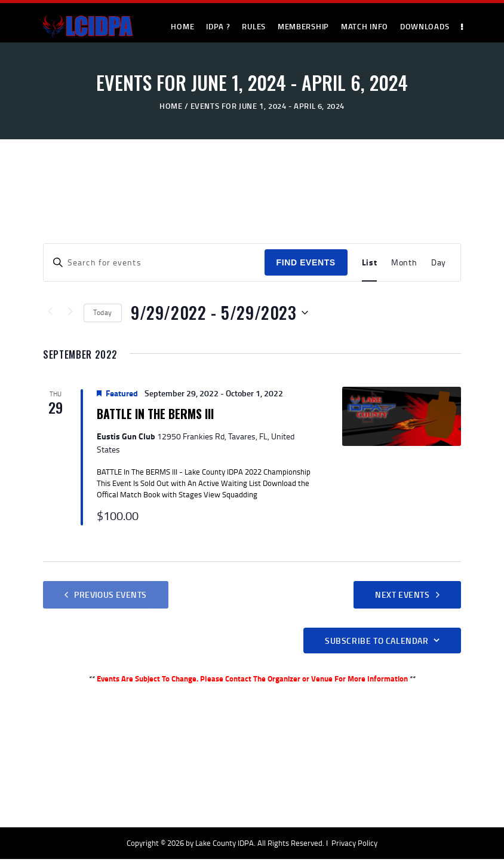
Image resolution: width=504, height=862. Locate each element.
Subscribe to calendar (377, 643)
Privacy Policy (354, 845)
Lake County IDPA (224, 845)
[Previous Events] (50, 312)
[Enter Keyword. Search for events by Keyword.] (154, 263)
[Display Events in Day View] (438, 263)
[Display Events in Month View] (404, 263)
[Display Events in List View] (369, 263)
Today (102, 312)
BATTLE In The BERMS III (167, 415)
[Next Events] (70, 312)
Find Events (306, 262)
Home (170, 105)
